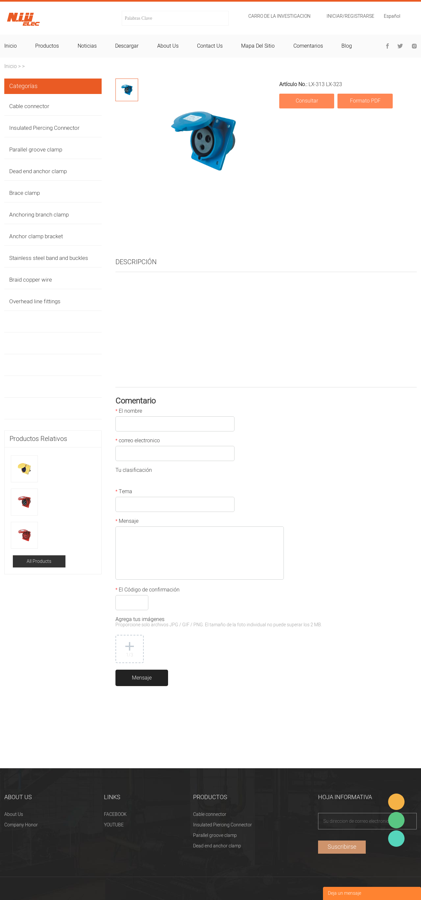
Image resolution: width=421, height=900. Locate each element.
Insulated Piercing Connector (44, 128)
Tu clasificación (133, 471)
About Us (13, 814)
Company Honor (21, 824)
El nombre (128, 411)
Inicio (10, 66)
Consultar (307, 101)
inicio (10, 46)
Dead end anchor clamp (38, 171)
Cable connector (29, 106)
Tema (123, 492)
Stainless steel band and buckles (48, 258)
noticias (87, 46)
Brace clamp (24, 193)
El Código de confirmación (147, 590)
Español (392, 17)
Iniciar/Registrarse (350, 16)
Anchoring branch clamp (39, 215)
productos (47, 46)
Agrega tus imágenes (218, 622)
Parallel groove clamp (35, 150)
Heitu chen (396, 838)
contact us (210, 46)
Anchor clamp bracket (36, 236)
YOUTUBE (114, 824)
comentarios (308, 46)
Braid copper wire (30, 280)
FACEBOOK (115, 814)
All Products (39, 561)
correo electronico (137, 441)
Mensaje (126, 522)
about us (168, 46)
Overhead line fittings (35, 301)
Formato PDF (365, 101)
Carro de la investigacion (279, 16)
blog (346, 46)
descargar (126, 46)
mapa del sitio (258, 46)
